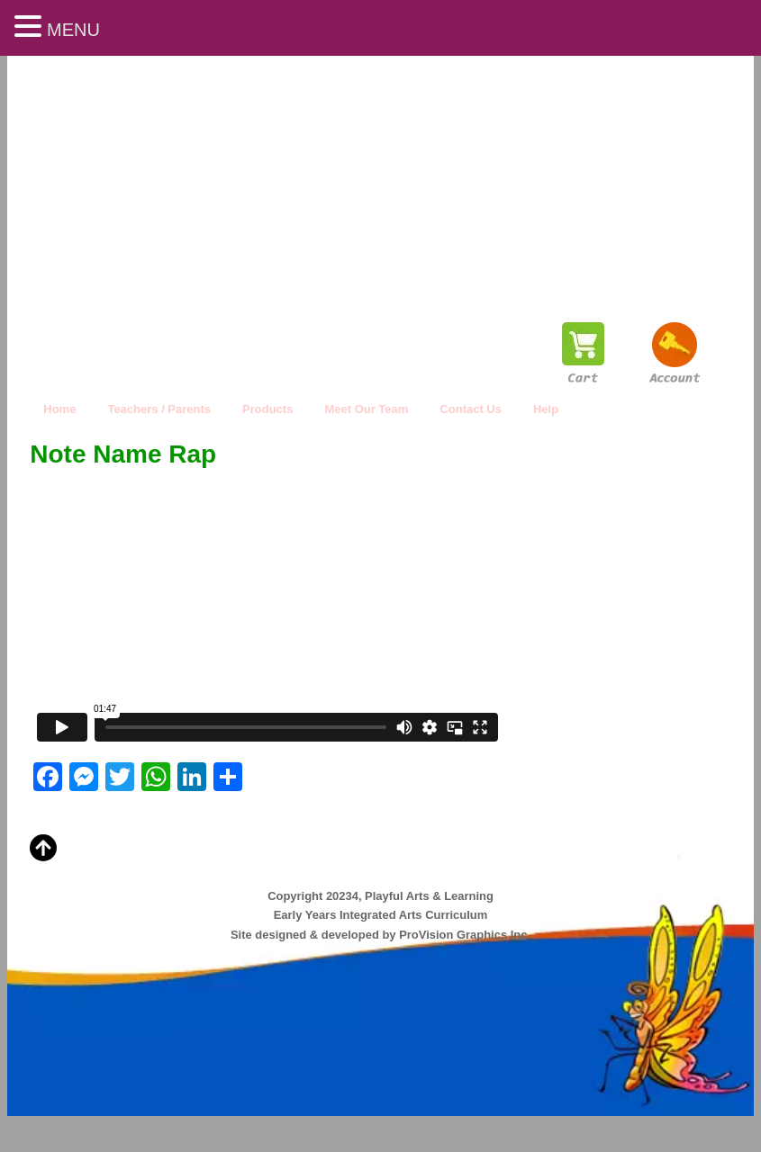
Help (545, 409)
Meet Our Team (366, 409)
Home (59, 409)
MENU (73, 30)
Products (267, 409)
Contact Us (470, 409)
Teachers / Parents (159, 409)
